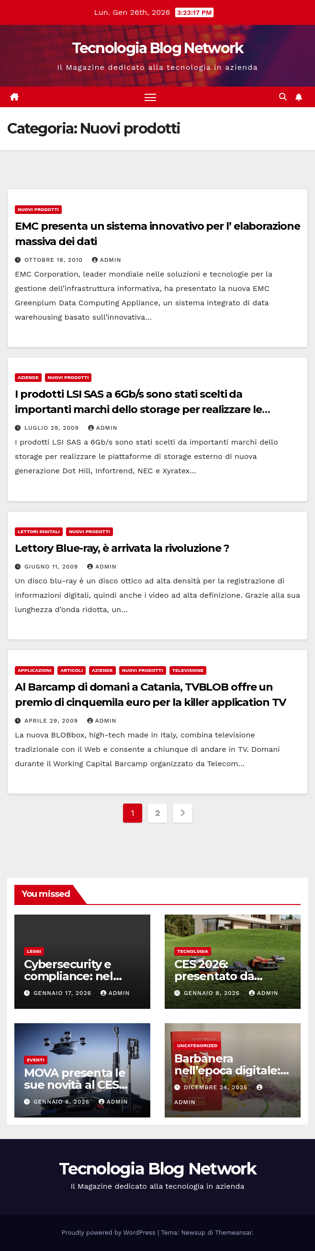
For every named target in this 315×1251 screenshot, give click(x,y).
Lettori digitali (39, 531)
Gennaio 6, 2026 (63, 1101)
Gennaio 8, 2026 (213, 993)
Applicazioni (34, 670)
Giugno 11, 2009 (52, 566)
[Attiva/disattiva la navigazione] (150, 97)
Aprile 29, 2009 (52, 720)
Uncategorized (197, 1045)
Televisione (188, 670)
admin (107, 260)
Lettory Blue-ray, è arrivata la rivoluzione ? (122, 548)
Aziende (28, 377)
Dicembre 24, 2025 (217, 1087)
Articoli (71, 670)
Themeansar (233, 1232)
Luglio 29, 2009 (52, 427)
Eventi (36, 1059)
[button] (283, 96)
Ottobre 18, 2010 (54, 260)
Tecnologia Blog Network (158, 48)
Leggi (34, 951)
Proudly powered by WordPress (110, 1232)
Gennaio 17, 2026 (64, 993)
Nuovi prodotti (38, 209)
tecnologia (192, 951)
